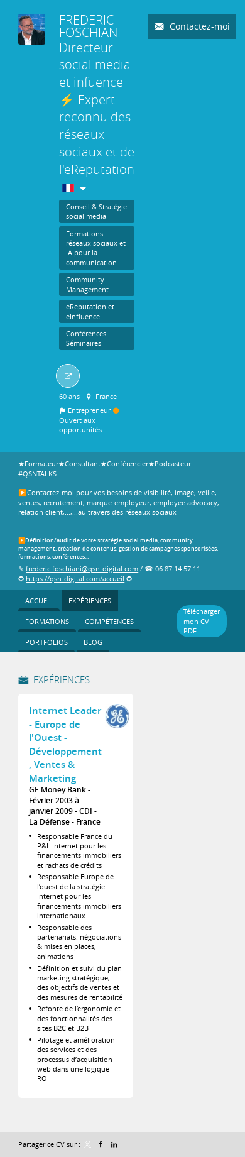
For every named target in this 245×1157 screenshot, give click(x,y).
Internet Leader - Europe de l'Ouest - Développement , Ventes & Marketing (65, 744)
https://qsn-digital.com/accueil (75, 578)
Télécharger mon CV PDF (201, 620)
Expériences (61, 679)
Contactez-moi (198, 26)
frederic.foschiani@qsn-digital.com (82, 568)
